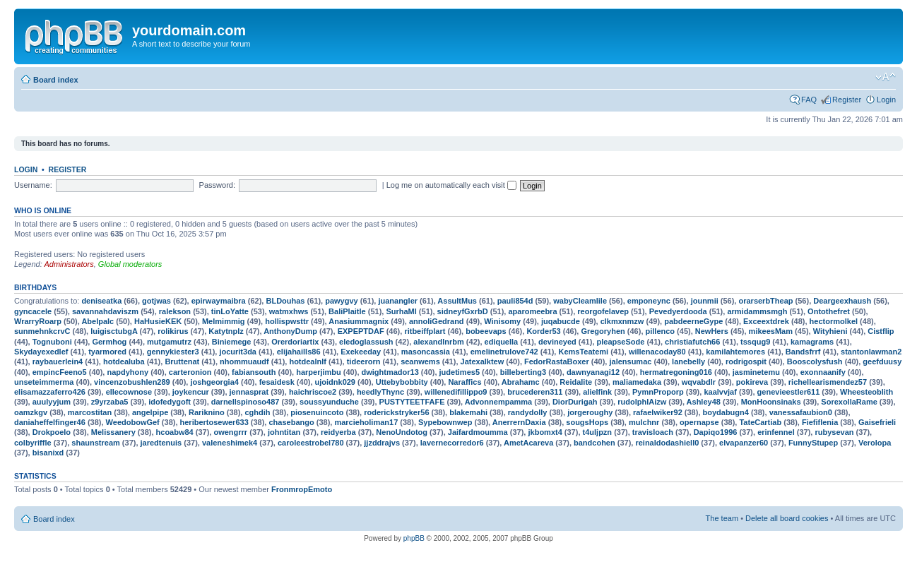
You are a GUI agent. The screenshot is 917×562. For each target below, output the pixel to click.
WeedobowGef (133, 422)
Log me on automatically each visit (451, 185)
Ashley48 (704, 401)
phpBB (414, 538)
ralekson (175, 311)
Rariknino (207, 412)
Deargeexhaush (842, 301)
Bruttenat (182, 361)
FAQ (809, 99)
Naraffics (464, 382)
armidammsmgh (757, 311)
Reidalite (576, 382)
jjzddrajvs (382, 442)
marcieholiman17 (366, 422)
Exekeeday (361, 351)
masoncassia (425, 351)
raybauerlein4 (57, 361)
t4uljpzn (598, 432)
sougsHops (587, 422)
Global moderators (130, 264)
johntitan (284, 432)
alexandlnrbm (438, 341)
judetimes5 (459, 372)
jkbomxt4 (545, 432)
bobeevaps (486, 331)
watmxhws (289, 311)
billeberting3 (523, 372)
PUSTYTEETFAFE (412, 401)
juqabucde (560, 321)
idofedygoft (169, 401)
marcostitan (90, 412)
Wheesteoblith (866, 392)
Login (886, 99)
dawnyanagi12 (593, 372)
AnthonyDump (290, 331)
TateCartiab (760, 422)
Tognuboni (52, 341)
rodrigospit (746, 361)
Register (846, 99)
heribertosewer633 (214, 422)
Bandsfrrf (803, 351)
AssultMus (457, 301)
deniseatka (101, 301)
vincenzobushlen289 (132, 382)
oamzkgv (30, 412)
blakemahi (468, 412)
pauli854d (515, 301)
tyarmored (107, 351)
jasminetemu (756, 372)
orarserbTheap (765, 301)
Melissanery (113, 432)
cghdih (257, 412)
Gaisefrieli (877, 422)
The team (722, 518)
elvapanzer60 (743, 442)
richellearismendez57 (827, 382)
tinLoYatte (230, 311)
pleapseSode (621, 341)
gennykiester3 (173, 351)
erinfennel (776, 432)
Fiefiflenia (820, 422)
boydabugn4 (726, 412)
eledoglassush (366, 341)
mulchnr (644, 422)
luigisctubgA (113, 331)
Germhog (109, 341)
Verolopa (874, 442)
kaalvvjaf (720, 392)
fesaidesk (277, 382)
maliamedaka (637, 382)
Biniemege (232, 341)
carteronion (190, 372)
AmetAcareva (528, 442)
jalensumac (630, 361)
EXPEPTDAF (361, 331)
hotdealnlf (307, 361)
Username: (33, 185)
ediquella (502, 341)
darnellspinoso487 (245, 401)
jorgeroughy (590, 412)
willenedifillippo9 (456, 392)
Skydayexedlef (41, 351)
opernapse (699, 422)
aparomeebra (532, 311)
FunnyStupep (813, 442)
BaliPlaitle (347, 311)
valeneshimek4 (229, 442)
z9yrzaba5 (110, 401)
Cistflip (881, 331)
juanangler (398, 301)
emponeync (648, 301)
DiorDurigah (575, 401)
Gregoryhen (603, 331)
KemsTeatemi (583, 351)
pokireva (752, 382)
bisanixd (48, 452)
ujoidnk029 (335, 382)
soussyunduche (329, 401)
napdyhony (127, 372)
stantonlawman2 (871, 351)
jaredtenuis (161, 442)
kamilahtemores (735, 351)
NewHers (711, 331)
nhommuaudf (244, 361)
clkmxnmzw (622, 321)
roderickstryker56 (396, 412)
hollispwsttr (287, 321)
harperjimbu (318, 372)
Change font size (885, 77)
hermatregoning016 (676, 372)
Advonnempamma (498, 401)
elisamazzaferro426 (49, 392)
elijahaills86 (299, 351)
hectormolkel (834, 321)
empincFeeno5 (59, 372)
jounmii (704, 301)
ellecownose (129, 392)
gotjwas (156, 301)
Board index (55, 80)
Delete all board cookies (786, 518)
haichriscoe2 (312, 392)
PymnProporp (658, 392)
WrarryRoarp (37, 321)
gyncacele (33, 311)
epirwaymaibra (218, 301)
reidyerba (338, 432)
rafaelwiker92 (657, 412)
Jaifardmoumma (478, 432)
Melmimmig (223, 321)
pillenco (660, 331)
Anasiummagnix (359, 321)
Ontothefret (828, 311)
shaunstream (95, 442)
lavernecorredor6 (452, 442)
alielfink (597, 392)
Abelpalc (97, 321)
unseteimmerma (43, 382)
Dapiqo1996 (716, 432)
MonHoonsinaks (771, 401)
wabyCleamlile (580, 301)
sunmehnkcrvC (42, 331)
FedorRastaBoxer (556, 361)
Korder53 (543, 331)
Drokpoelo (51, 432)
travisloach (652, 432)
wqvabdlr (699, 382)
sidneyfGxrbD (462, 311)
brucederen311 (534, 392)
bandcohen (594, 442)
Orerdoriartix (295, 341)
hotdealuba (124, 361)
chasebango (291, 422)
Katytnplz (226, 331)
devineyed (557, 341)
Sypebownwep (445, 422)
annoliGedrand (436, 321)
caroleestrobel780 (311, 442)
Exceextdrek (766, 321)
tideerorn (364, 361)
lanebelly (688, 361)
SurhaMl (401, 311)
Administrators (68, 264)
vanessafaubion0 (800, 412)
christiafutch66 (692, 341)
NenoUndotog (401, 432)
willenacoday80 (657, 351)
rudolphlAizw (641, 401)
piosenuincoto (316, 412)
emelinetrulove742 (504, 351)
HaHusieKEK (158, 321)
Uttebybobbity (402, 382)
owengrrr (230, 432)
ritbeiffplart (424, 331)
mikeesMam (771, 331)
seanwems (420, 361)
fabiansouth (254, 372)
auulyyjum (51, 401)
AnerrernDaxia (519, 422)
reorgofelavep (603, 311)
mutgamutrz (169, 341)
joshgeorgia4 (214, 382)
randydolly (528, 412)
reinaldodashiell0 (667, 442)
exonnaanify (823, 372)
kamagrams (812, 341)
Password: (217, 185)
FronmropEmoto (301, 489)
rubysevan (834, 432)
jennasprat (249, 392)
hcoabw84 (175, 432)
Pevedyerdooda (678, 311)
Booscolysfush (815, 361)
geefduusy (882, 361)
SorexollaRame (849, 401)
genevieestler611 (788, 392)
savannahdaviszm (105, 311)
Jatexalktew (482, 361)
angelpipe (150, 412)
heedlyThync (380, 392)
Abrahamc (521, 382)
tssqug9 (755, 341)
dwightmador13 (390, 372)
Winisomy (502, 321)
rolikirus (173, 331)
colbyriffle (33, 442)
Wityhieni (830, 331)
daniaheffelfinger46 (49, 422)
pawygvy (341, 301)
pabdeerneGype (693, 321)
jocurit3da (237, 351)
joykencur (190, 392)
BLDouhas (285, 301)
